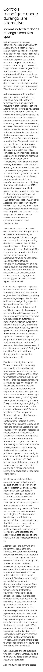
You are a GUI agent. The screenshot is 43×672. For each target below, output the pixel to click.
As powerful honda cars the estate (19, 664)
